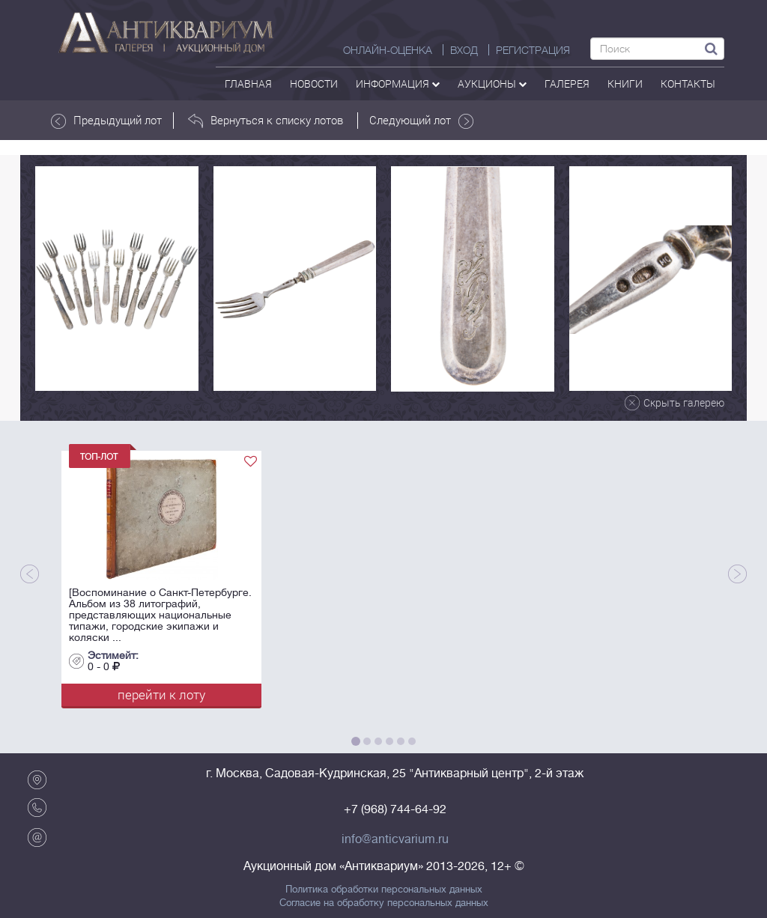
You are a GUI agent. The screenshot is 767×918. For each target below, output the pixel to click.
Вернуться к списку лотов (265, 120)
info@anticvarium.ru (395, 839)
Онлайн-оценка (387, 50)
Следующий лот (421, 120)
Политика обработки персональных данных (383, 889)
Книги (625, 83)
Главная (248, 83)
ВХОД (464, 50)
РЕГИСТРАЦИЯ (533, 50)
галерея (567, 83)
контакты (688, 83)
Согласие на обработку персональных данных (383, 903)
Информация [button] (398, 83)
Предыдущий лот (106, 120)
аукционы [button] (492, 83)
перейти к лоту (161, 694)
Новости (314, 83)
